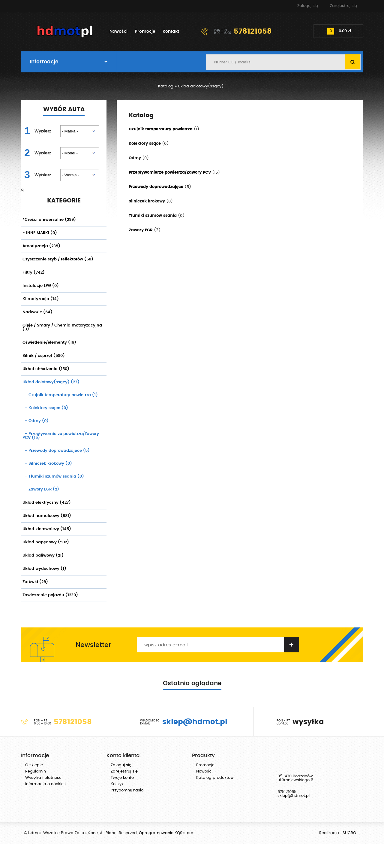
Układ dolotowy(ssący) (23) (51, 382)
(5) (56, 451)
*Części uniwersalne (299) (49, 220)
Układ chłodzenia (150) (45, 369)
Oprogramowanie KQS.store (166, 833)
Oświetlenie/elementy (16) (49, 343)
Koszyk (117, 784)
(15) (60, 436)
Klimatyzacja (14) (40, 299)
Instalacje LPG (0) (40, 286)
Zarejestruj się (343, 6)
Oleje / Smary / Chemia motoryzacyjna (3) (62, 327)
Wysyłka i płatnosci (43, 778)
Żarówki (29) (35, 582)
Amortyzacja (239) (41, 246)
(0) (45, 408)
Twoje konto (122, 778)
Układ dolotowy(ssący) (201, 86)
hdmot (65, 31)
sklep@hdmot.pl (294, 796)
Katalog (165, 86)
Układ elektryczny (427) (46, 503)
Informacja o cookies (45, 784)
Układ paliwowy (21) (43, 555)
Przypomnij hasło (127, 790)
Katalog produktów (215, 778)
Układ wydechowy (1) (44, 569)
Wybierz (42, 131)
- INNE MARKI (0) (39, 233)
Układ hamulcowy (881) (46, 516)
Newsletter (93, 645)
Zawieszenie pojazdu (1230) (50, 595)
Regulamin (35, 771)
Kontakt (171, 31)
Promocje (145, 31)
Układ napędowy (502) (45, 542)
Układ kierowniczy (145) (46, 529)
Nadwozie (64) (37, 312)
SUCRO (349, 833)
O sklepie (34, 765)
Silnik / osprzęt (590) (43, 356)
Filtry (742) (33, 273)
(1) (60, 395)
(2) (40, 489)
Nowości (119, 31)
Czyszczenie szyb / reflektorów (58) (57, 259)
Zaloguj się (307, 6)
